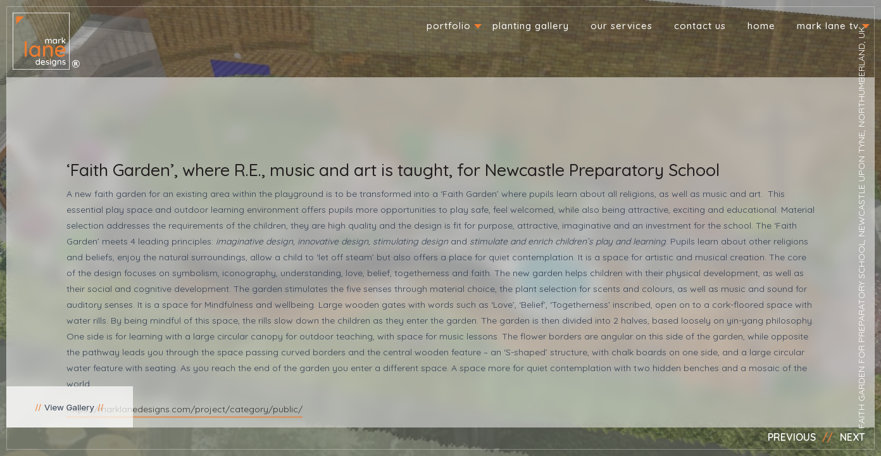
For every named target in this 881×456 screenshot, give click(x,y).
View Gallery (69, 407)
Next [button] (852, 437)
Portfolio (449, 26)
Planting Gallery (530, 26)
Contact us (700, 26)
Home (761, 26)
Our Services (621, 26)
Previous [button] (792, 437)
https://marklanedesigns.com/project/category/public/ (184, 409)
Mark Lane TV (828, 26)
